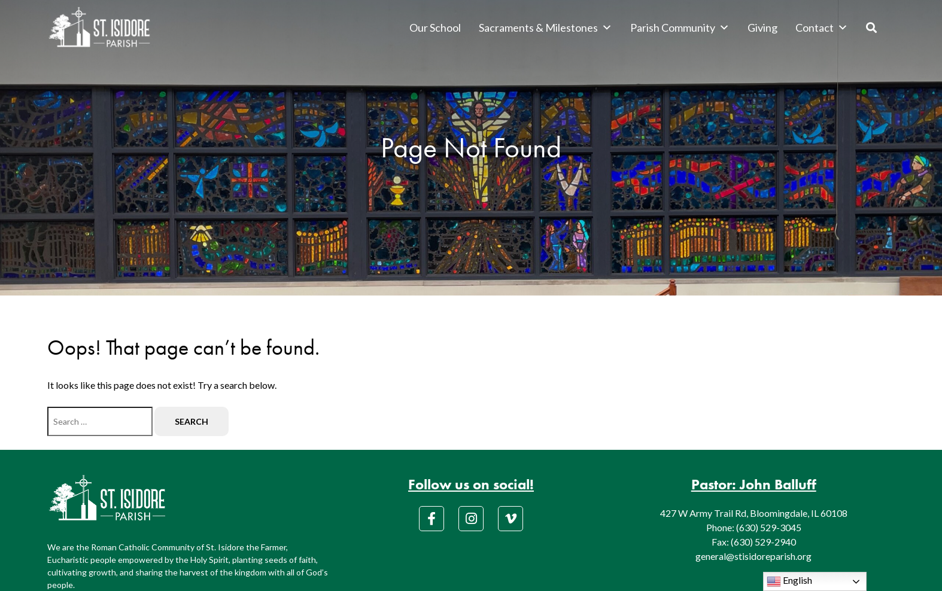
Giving (762, 27)
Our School (435, 27)
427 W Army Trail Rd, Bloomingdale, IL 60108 (753, 513)
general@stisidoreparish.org (753, 556)
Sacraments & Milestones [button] (545, 27)
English (789, 581)
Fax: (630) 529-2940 (754, 541)
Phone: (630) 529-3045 (753, 527)
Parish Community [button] (680, 27)
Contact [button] (821, 27)
